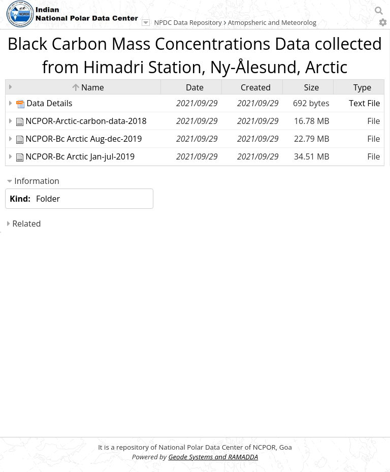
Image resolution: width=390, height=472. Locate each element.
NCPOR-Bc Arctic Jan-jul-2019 (80, 156)
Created (256, 87)
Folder (48, 198)
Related (24, 223)
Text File (364, 103)
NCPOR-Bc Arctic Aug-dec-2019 (83, 138)
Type (362, 87)
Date (195, 87)
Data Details (49, 103)
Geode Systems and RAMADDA (213, 456)
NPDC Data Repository (188, 22)
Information (33, 180)
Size (311, 87)
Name (88, 87)
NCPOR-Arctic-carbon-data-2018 (86, 121)
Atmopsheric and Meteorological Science (289, 22)
